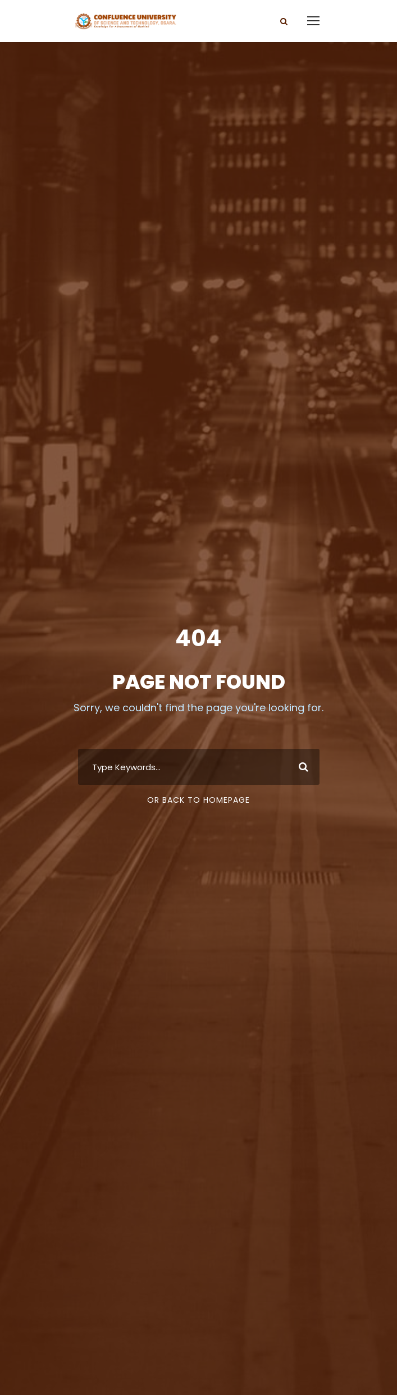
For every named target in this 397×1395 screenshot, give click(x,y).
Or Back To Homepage (198, 800)
